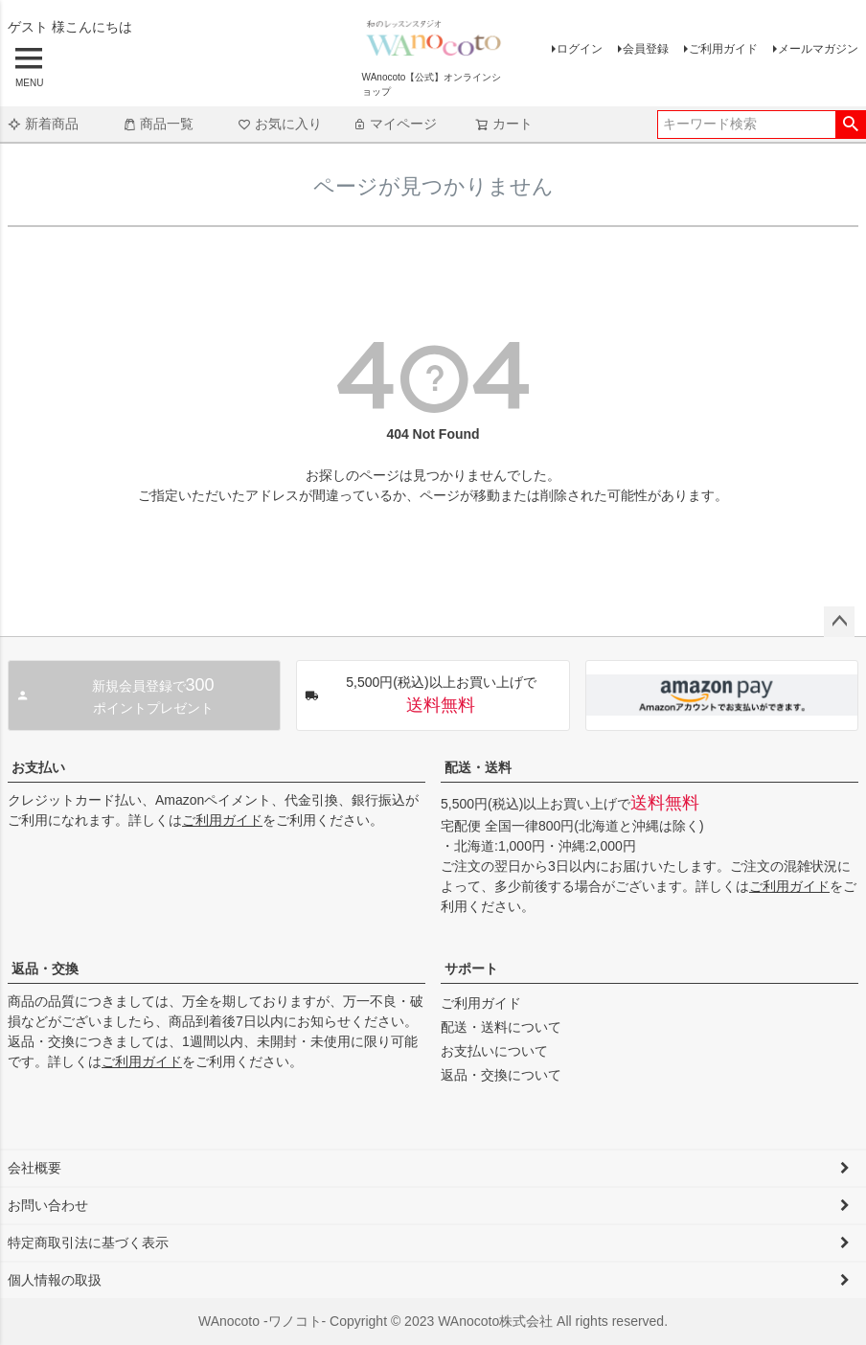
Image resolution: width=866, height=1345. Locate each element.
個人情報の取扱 (55, 1280)
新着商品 (43, 123)
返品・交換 (45, 968)
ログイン (580, 49)
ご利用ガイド (723, 49)
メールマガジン (818, 49)
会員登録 (646, 49)
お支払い (38, 767)
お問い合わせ (48, 1205)
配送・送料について (501, 1027)
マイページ (395, 123)
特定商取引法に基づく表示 (88, 1242)
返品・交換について (501, 1075)
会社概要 (34, 1167)
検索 (850, 124)
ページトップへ (839, 621)
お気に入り (280, 123)
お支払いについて (494, 1051)
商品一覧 (158, 123)
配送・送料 (478, 767)
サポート (471, 968)
